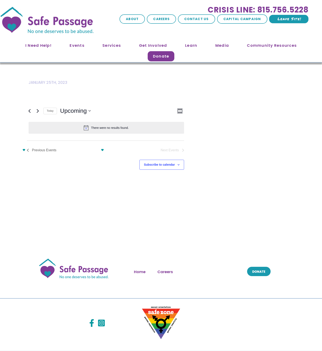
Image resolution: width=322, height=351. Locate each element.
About (132, 19)
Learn (191, 45)
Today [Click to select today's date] (105, 133)
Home (140, 250)
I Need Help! (38, 45)
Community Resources (272, 45)
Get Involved (153, 45)
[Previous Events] (28, 133)
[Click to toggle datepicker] (34, 119)
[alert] (105, 107)
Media (222, 45)
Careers (161, 19)
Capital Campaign (242, 19)
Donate (161, 56)
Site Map (102, 338)
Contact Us (196, 19)
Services (111, 45)
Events (77, 45)
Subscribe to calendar (103, 147)
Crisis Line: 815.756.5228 (258, 9)
